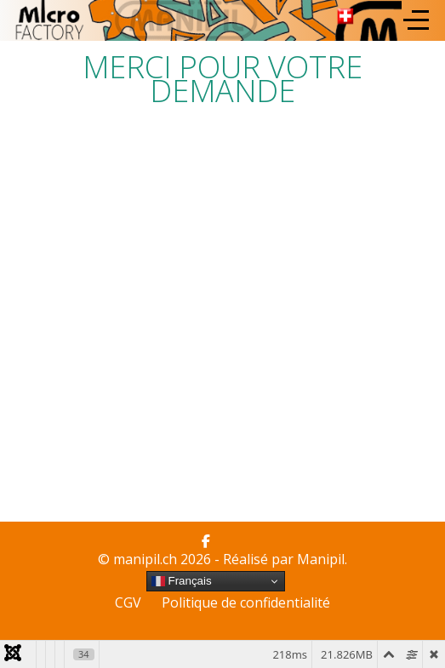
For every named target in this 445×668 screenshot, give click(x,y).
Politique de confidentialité (246, 602)
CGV (128, 602)
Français (181, 581)
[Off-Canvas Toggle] (416, 20)
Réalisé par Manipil (284, 559)
